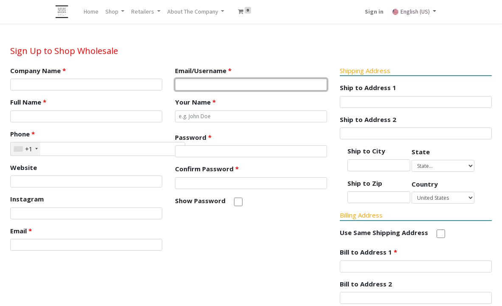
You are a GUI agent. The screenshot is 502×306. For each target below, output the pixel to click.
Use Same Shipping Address (384, 232)
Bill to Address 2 (366, 284)
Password (193, 137)
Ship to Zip (364, 183)
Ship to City (366, 151)
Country (425, 184)
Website (23, 167)
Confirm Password (207, 168)
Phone (22, 134)
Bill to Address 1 (368, 252)
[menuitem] (91, 12)
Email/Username (203, 70)
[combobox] (25, 149)
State (421, 151)
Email (21, 231)
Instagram (27, 199)
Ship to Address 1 (368, 87)
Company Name (38, 70)
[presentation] (239, 232)
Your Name (195, 102)
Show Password (200, 200)
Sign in (374, 11)
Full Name (28, 102)
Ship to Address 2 (368, 119)
